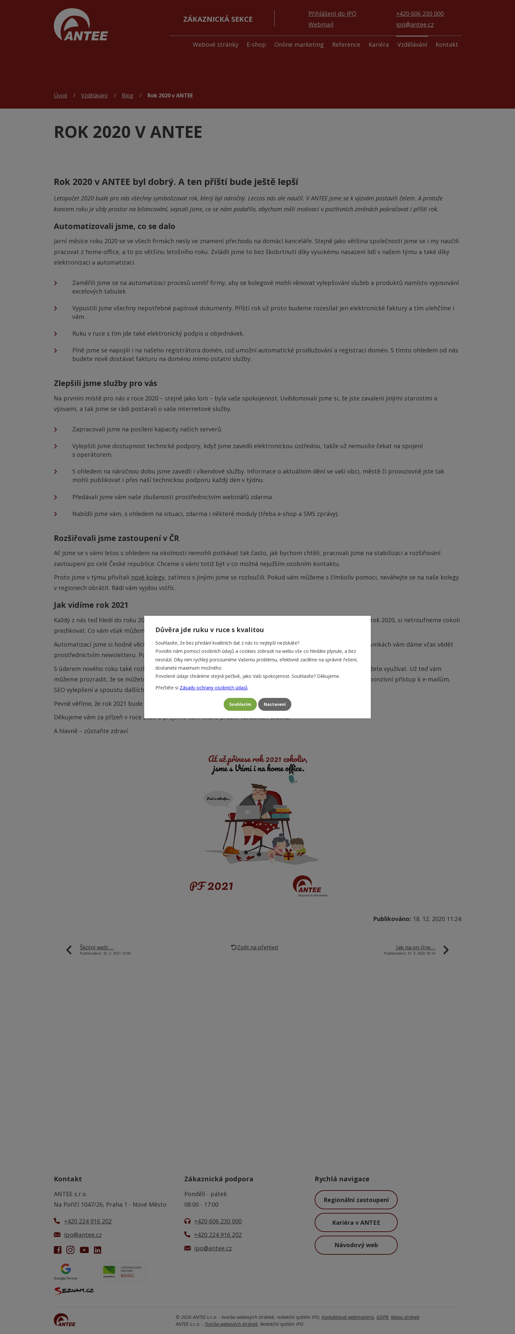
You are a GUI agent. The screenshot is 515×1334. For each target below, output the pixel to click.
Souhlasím (237, 704)
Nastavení (278, 704)
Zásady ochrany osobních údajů (214, 686)
